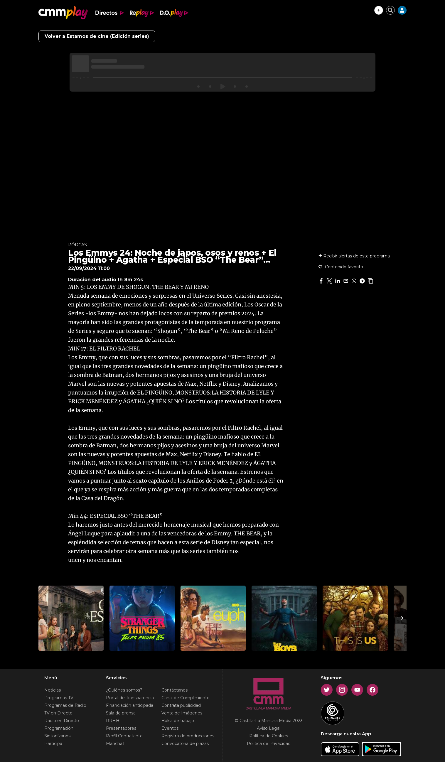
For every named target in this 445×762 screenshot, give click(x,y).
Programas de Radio (65, 705)
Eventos (169, 728)
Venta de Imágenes (181, 713)
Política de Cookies (268, 736)
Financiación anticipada (129, 705)
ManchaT (115, 743)
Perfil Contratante (124, 736)
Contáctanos (174, 690)
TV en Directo (58, 713)
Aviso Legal (268, 728)
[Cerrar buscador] (390, 10)
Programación (58, 728)
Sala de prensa (121, 713)
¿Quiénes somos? (124, 690)
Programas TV (58, 697)
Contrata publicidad (181, 705)
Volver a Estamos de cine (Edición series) (97, 36)
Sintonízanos (57, 736)
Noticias (52, 690)
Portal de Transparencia (130, 697)
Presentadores (121, 728)
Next (400, 618)
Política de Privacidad (269, 743)
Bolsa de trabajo (177, 720)
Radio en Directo (61, 720)
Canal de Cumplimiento (185, 697)
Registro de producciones (187, 736)
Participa (53, 743)
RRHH (112, 720)
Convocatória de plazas (185, 743)
